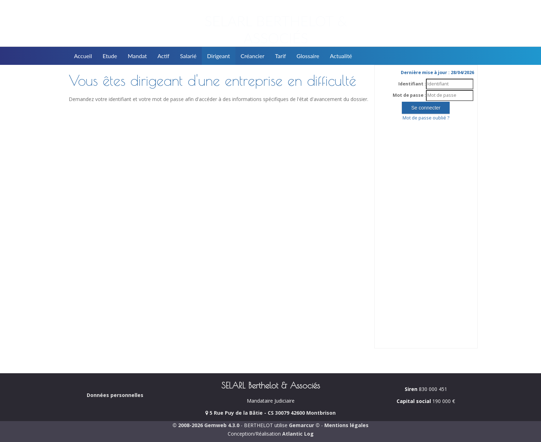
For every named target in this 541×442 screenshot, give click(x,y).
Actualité (341, 55)
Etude (110, 55)
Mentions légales (346, 425)
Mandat (137, 55)
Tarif (280, 55)
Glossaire (308, 55)
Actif (164, 55)
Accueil (83, 55)
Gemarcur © (304, 425)
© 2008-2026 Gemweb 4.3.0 (205, 425)
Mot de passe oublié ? (426, 118)
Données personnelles (115, 395)
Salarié (188, 55)
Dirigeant (218, 55)
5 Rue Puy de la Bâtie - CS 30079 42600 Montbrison (270, 412)
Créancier (252, 55)
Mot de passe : (409, 95)
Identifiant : (412, 84)
